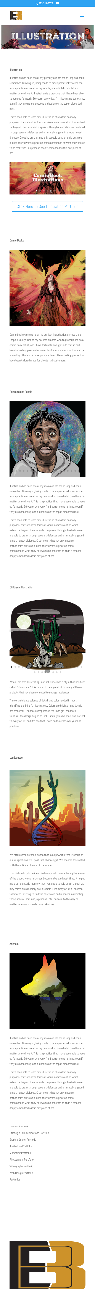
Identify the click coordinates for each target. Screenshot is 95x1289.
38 (74, 324)
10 (44, 320)
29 (41, 324)
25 (26, 324)
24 (22, 324)
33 (55, 324)
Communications (19, 1126)
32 (52, 324)
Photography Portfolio (22, 1159)
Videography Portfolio (21, 1166)
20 (81, 320)
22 (15, 324)
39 (78, 324)
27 (33, 324)
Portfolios (15, 1179)
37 (70, 324)
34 (59, 324)
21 (11, 324)
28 (37, 324)
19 (78, 320)
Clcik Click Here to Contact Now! (47, 1216)
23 (19, 324)
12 (52, 320)
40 (81, 324)
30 (44, 324)
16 (67, 320)
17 (70, 320)
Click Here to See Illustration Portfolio (47, 206)
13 (55, 320)
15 (63, 320)
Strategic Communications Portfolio (29, 1133)
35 (63, 324)
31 (48, 324)
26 (30, 324)
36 (67, 324)
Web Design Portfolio (21, 1173)
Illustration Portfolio (21, 1146)
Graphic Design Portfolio (23, 1140)
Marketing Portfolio (20, 1153)
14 (59, 320)
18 (74, 320)
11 (48, 320)
